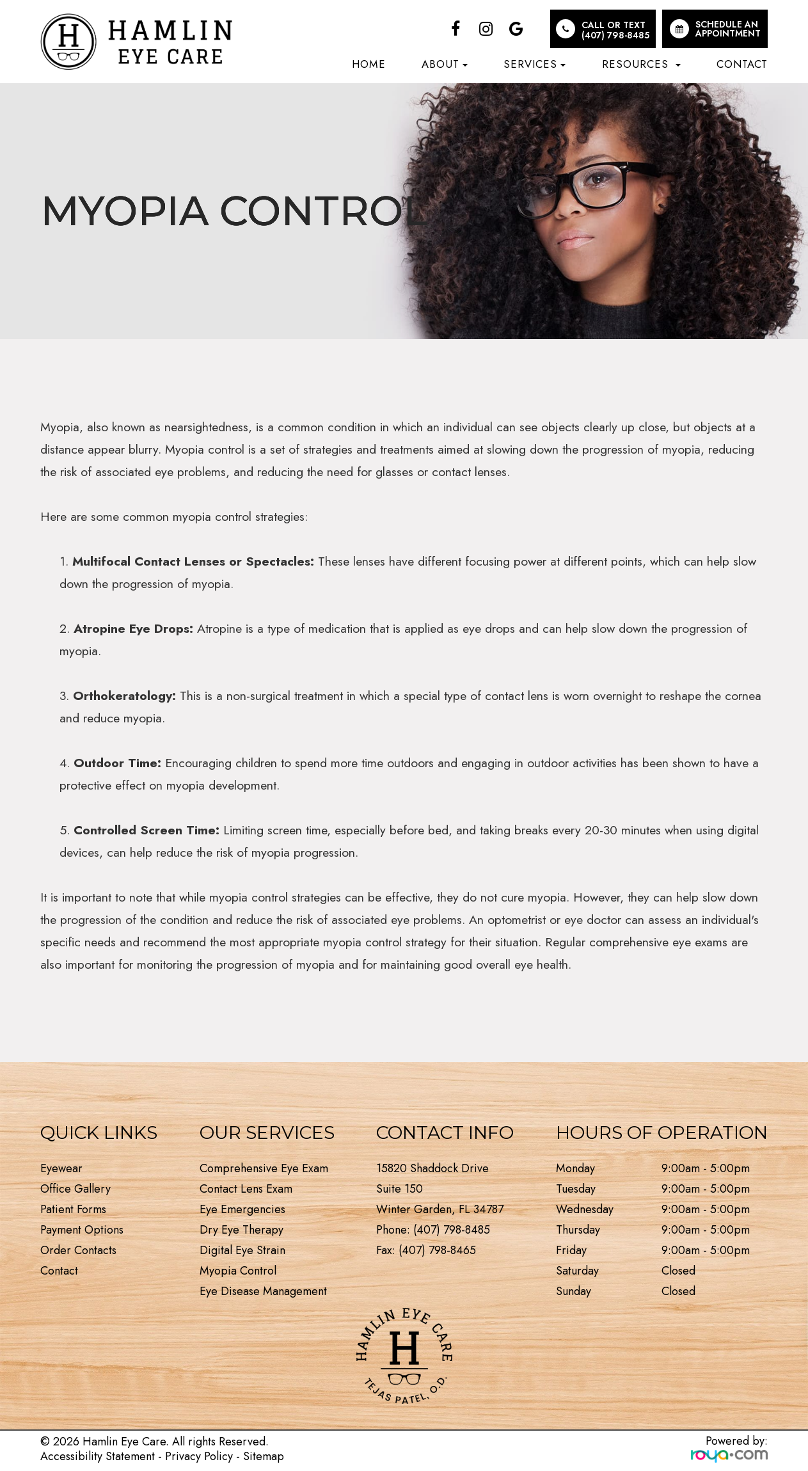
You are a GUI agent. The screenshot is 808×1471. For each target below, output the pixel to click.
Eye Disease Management (263, 1291)
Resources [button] (641, 64)
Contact (742, 64)
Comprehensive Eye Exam (264, 1168)
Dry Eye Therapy (241, 1229)
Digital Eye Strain (242, 1250)
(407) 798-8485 (615, 35)
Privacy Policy (199, 1456)
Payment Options (81, 1229)
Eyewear (61, 1168)
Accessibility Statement (97, 1456)
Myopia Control (238, 1270)
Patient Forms (73, 1209)
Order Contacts (78, 1250)
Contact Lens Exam (246, 1189)
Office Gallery (75, 1189)
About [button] (445, 64)
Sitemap (263, 1456)
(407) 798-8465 (437, 1250)
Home (369, 64)
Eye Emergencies (242, 1209)
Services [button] (534, 64)
